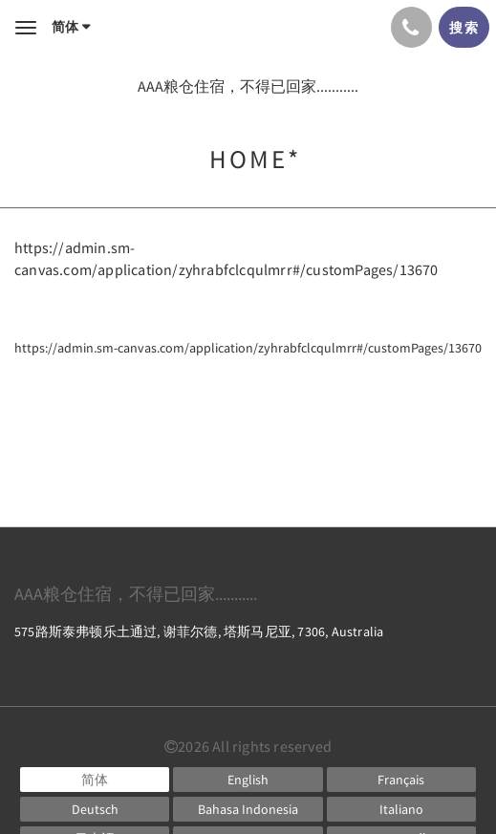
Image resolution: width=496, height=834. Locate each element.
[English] (247, 779)
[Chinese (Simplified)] (94, 779)
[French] (401, 779)
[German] (94, 809)
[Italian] (401, 809)
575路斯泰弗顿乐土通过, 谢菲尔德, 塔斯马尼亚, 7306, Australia (198, 631)
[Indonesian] (247, 809)
